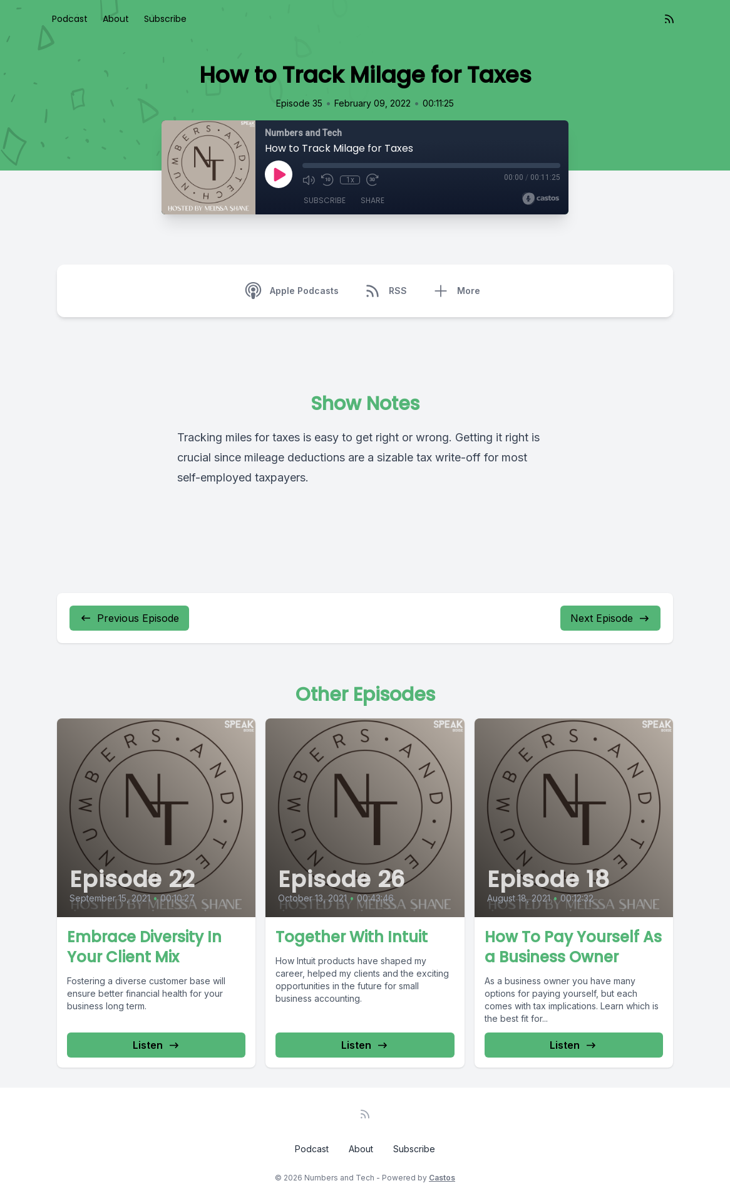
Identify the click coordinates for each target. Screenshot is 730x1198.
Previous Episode (129, 618)
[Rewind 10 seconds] (327, 180)
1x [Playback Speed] (350, 180)
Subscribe (165, 19)
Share (372, 200)
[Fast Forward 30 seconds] (372, 180)
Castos (442, 1177)
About (116, 19)
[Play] (278, 174)
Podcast (70, 19)
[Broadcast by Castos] (540, 198)
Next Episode (610, 618)
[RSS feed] (669, 19)
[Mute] (308, 180)
